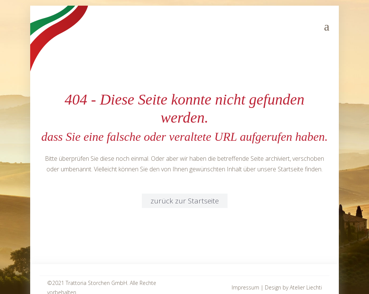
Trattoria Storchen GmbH (96, 282)
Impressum (245, 287)
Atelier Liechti (306, 287)
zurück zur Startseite (185, 201)
